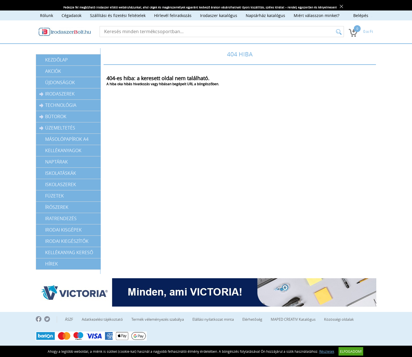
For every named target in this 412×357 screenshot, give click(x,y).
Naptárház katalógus (265, 15)
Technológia (57, 105)
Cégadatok (71, 15)
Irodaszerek (57, 93)
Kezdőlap (56, 60)
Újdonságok (60, 82)
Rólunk (46, 15)
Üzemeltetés (57, 127)
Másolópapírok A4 (67, 139)
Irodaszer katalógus (218, 15)
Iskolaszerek (60, 184)
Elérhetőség (252, 319)
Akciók (53, 71)
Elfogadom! (351, 351)
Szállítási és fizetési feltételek (118, 15)
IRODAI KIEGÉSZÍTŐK (67, 241)
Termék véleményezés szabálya (157, 319)
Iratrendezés (61, 218)
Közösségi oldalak (339, 319)
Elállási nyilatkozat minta (213, 319)
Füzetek (54, 196)
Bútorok (52, 116)
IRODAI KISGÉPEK (63, 230)
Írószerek (56, 207)
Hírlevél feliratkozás (173, 15)
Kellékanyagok (63, 150)
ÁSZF (69, 319)
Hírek (51, 264)
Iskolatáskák (60, 173)
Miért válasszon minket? (316, 15)
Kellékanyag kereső (69, 252)
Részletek (326, 351)
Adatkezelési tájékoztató (102, 319)
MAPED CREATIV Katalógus (293, 319)
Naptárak (56, 162)
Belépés (360, 15)
